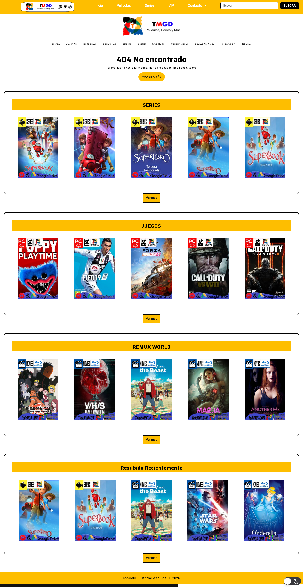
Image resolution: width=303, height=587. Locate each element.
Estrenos (90, 44)
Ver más (151, 198)
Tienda (246, 44)
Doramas (158, 44)
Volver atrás (153, 77)
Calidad (71, 44)
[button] (292, 581)
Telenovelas (180, 44)
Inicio (98, 5)
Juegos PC (228, 44)
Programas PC (205, 44)
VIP (171, 5)
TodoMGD (130, 578)
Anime (142, 44)
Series (150, 5)
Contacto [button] (197, 6)
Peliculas (124, 5)
